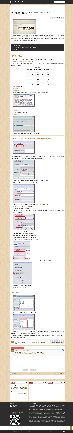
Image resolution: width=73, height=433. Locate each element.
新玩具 (64, 409)
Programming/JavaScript (60, 405)
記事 (43, 406)
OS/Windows (49, 409)
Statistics (37, 413)
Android (30, 408)
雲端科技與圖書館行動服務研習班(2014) (57, 410)
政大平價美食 (38, 422)
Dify (61, 417)
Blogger (53, 405)
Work (48, 418)
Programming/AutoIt (47, 414)
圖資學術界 (38, 416)
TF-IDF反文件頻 (26, 206)
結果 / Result (16, 49)
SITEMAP (40, 1)
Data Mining (43, 408)
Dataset (61, 414)
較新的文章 (13, 373)
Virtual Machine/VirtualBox (49, 417)
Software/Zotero (55, 409)
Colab (64, 418)
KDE (32, 420)
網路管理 (33, 406)
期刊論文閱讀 (49, 405)
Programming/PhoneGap (52, 420)
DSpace (45, 406)
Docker (31, 413)
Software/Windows (32, 410)
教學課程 (42, 421)
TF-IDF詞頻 (25, 208)
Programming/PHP (53, 412)
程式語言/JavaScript (39, 410)
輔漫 (52, 421)
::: (33, 1)
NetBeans (32, 418)
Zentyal (50, 418)
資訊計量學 (48, 413)
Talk (48, 406)
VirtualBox (56, 417)
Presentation (54, 408)
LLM (58, 416)
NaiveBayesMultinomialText (29, 155)
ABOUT (45, 1)
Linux (40, 406)
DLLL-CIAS (45, 409)
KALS (30, 420)
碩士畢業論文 (62, 406)
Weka (22, 35)
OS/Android (49, 408)
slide (48, 410)
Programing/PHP (44, 420)
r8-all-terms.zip (16, 114)
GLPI (54, 421)
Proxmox (34, 408)
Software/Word (48, 416)
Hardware (44, 416)
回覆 (15, 354)
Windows (33, 416)
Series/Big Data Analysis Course (57, 413)
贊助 (62, 342)
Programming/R (55, 414)
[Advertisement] (37, 7)
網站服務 (45, 410)
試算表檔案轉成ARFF (33, 92)
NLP (29, 418)
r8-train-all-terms (36, 63)
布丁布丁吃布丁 (18, 340)
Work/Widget (60, 409)
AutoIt (41, 416)
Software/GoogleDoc (32, 412)
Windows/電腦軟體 (42, 413)
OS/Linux (60, 408)
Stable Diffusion (37, 421)
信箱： (14, 405)
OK (64, 431)
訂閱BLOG (58, 342)
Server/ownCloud (32, 421)
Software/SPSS (33, 422)
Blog (60, 418)
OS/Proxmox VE (52, 406)
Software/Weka (32, 409)
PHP (51, 413)
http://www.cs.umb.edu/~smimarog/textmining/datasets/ (24, 61)
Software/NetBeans (43, 418)
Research (63, 414)
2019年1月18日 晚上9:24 (24, 350)
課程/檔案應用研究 (47, 421)
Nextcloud (38, 420)
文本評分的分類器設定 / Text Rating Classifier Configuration (25, 47)
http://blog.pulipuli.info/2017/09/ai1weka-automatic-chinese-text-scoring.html (29, 353)
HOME (36, 1)
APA (59, 418)
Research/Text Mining (61, 420)
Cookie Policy (36, 431)
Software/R (43, 417)
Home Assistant (41, 414)
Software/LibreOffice (39, 412)
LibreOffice (63, 417)
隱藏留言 (21, 347)
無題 (63, 413)
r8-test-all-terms (43, 63)
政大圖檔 (44, 405)
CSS (62, 418)
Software (30, 416)
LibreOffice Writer (47, 412)
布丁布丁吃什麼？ (17, 1)
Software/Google (37, 418)
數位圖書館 (43, 422)
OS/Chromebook (58, 421)
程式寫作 (58, 406)
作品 (30, 406)
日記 (30, 405)
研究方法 (37, 409)
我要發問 (18, 347)
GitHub (61, 412)
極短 (59, 417)
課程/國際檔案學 (54, 416)
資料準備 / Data (17, 45)
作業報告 (57, 412)
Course (64, 408)
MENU (49, 1)
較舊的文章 (62, 373)
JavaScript (37, 406)
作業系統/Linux (55, 418)
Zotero (38, 408)
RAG (52, 414)
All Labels (34, 403)
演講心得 (34, 413)
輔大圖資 (34, 405)
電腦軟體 (39, 405)
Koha (35, 420)
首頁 (38, 373)
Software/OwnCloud (37, 417)
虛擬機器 (41, 409)
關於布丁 (53, 342)
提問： (13, 406)
